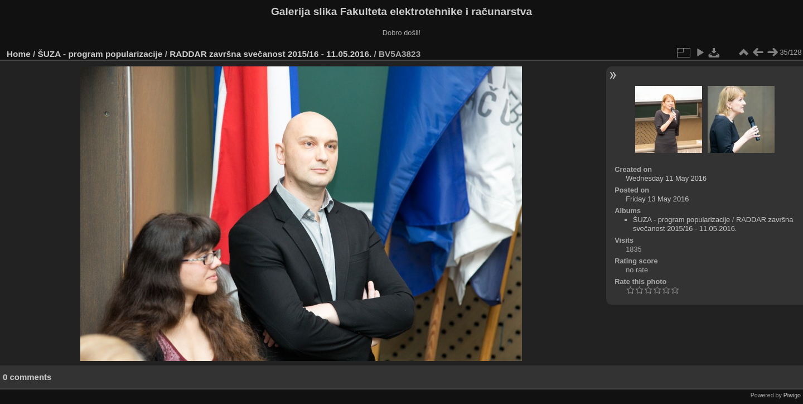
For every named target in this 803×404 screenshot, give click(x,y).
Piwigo (792, 395)
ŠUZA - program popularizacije (100, 54)
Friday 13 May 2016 (657, 199)
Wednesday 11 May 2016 (666, 178)
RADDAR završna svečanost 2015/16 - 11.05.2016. (270, 54)
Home (19, 54)
